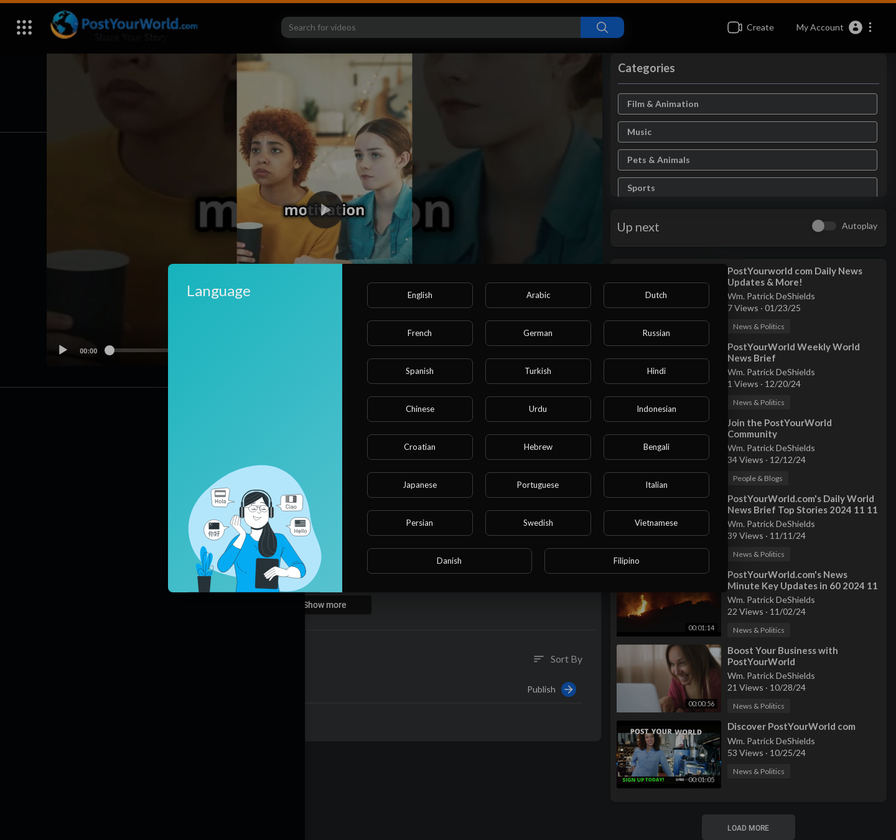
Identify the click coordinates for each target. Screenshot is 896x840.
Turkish (538, 371)
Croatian (420, 447)
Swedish (538, 523)
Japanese (420, 485)
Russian (656, 333)
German (538, 333)
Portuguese (538, 485)
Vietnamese (656, 523)
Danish (449, 561)
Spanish (420, 371)
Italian (656, 485)
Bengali (656, 447)
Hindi (656, 371)
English (420, 295)
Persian (419, 523)
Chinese (420, 409)
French (420, 333)
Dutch (656, 295)
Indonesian (656, 409)
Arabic (538, 295)
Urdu (538, 409)
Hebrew (538, 447)
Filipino (627, 561)
